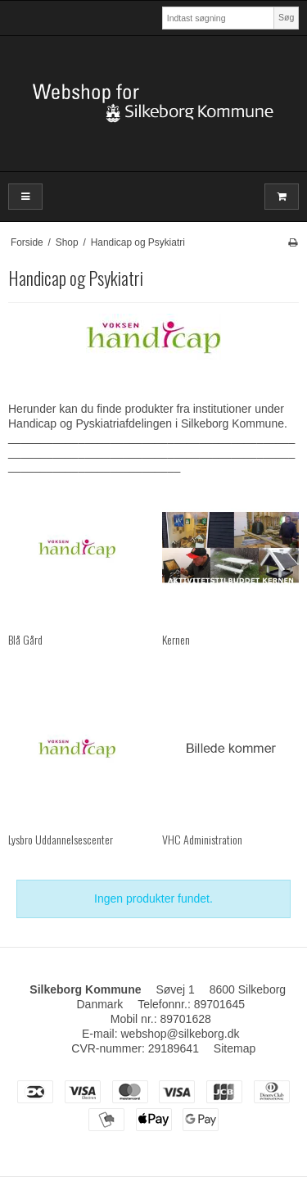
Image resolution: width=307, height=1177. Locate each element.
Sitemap (234, 1048)
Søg (286, 17)
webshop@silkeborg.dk (179, 1033)
